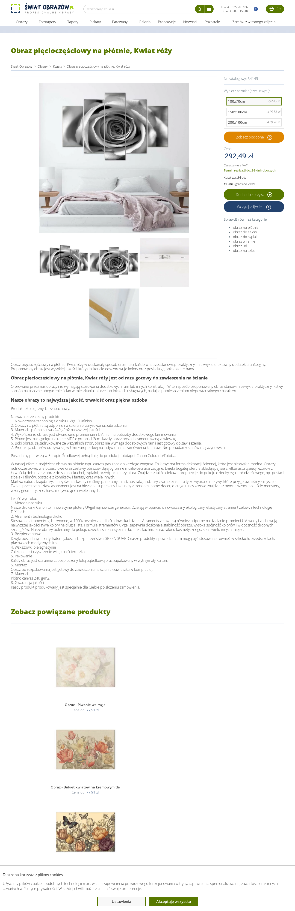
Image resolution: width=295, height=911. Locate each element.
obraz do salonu (245, 232)
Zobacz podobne (250, 137)
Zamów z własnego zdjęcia (253, 22)
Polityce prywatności (40, 888)
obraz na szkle (244, 251)
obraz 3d (240, 246)
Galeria (144, 22)
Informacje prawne (73, 856)
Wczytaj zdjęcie (250, 207)
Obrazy (21, 22)
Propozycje (167, 22)
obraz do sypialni (246, 237)
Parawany (119, 22)
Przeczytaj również (124, 856)
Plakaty (95, 22)
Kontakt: (234, 9)
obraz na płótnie (245, 228)
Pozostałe (213, 22)
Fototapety (47, 22)
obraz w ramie (244, 242)
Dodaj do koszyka (254, 195)
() (274, 8)
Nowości (190, 22)
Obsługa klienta (26, 856)
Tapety (72, 22)
